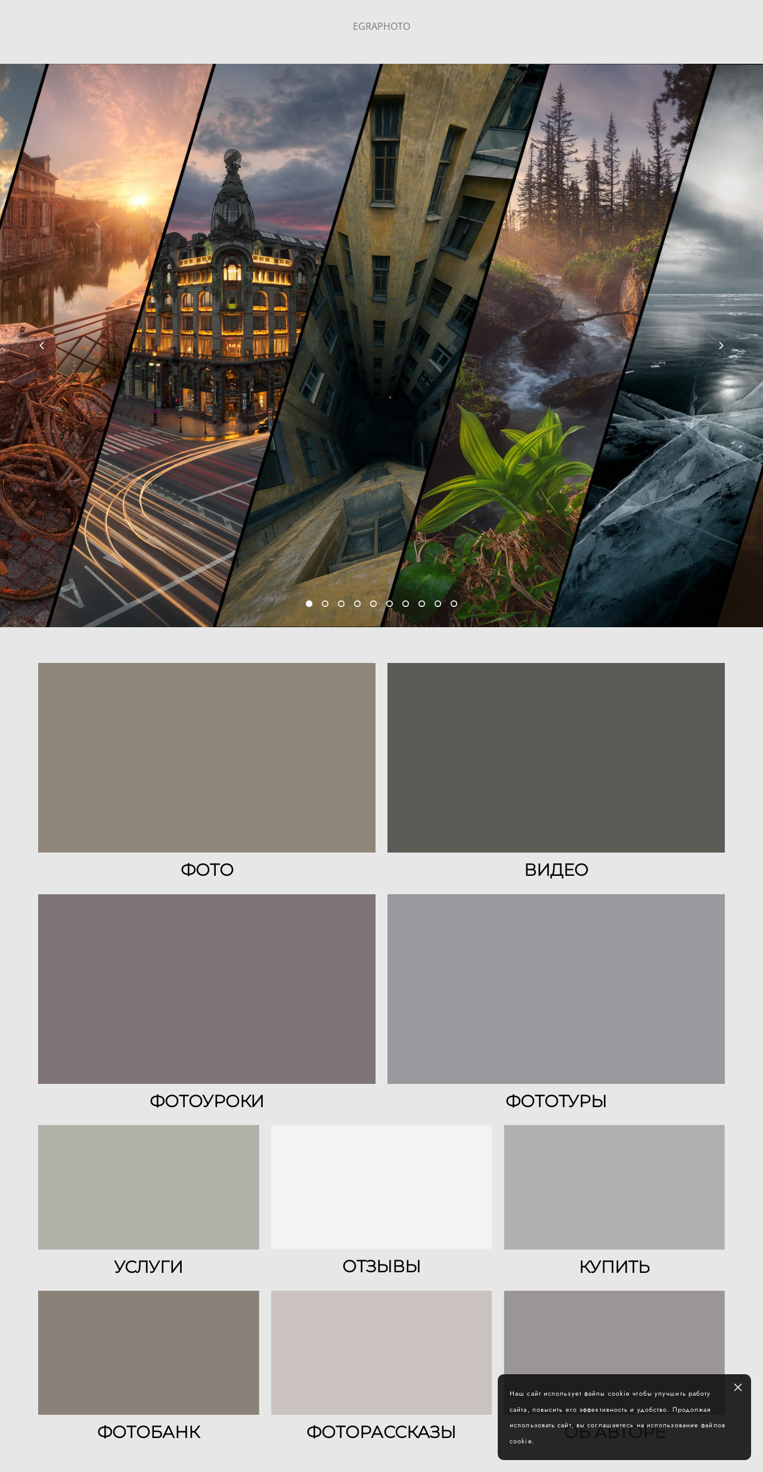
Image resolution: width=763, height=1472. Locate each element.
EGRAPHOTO (381, 26)
